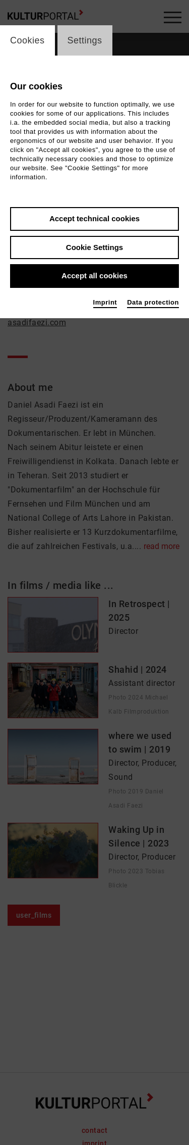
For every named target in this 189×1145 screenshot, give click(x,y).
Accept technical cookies (94, 218)
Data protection (153, 302)
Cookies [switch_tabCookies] (27, 40)
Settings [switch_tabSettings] (85, 40)
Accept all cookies (94, 275)
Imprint (105, 302)
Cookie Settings (94, 247)
